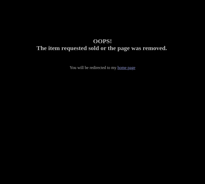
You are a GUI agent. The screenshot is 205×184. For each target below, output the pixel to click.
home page (126, 67)
